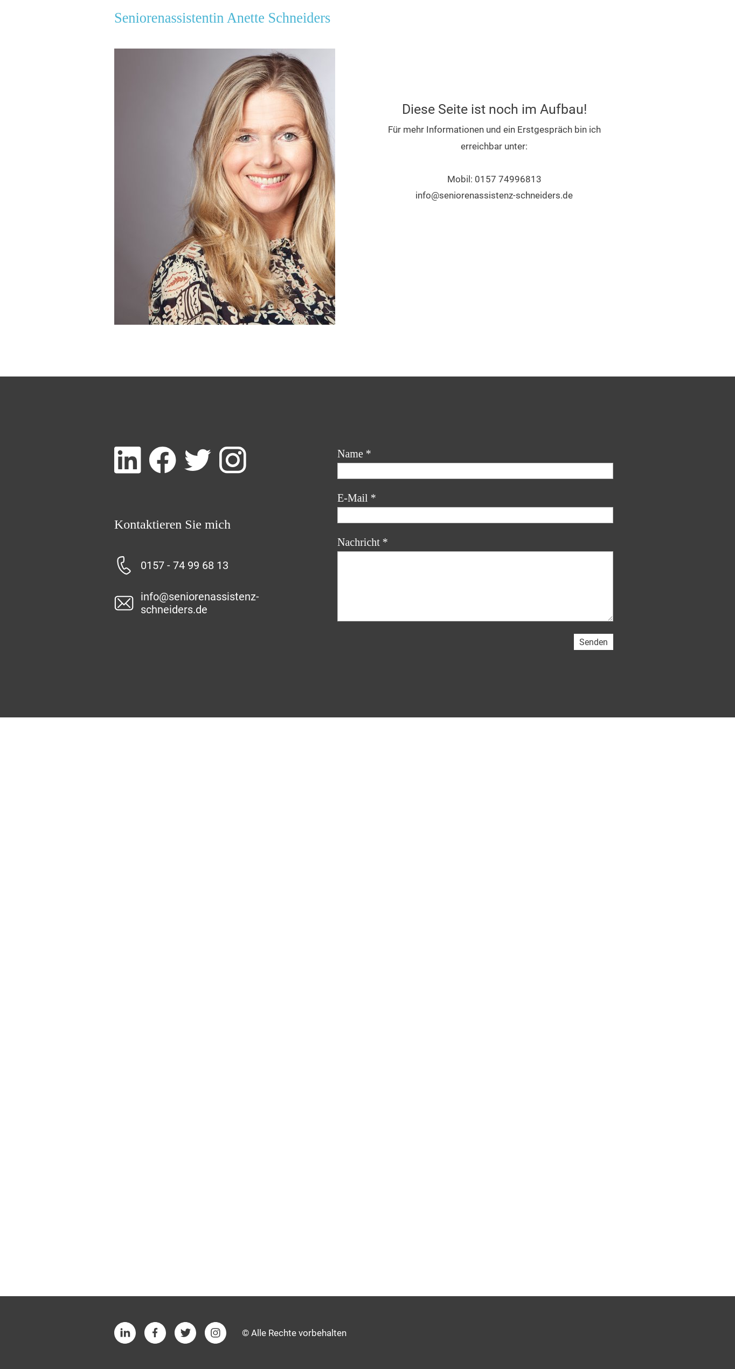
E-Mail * (356, 498)
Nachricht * (362, 542)
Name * (354, 454)
